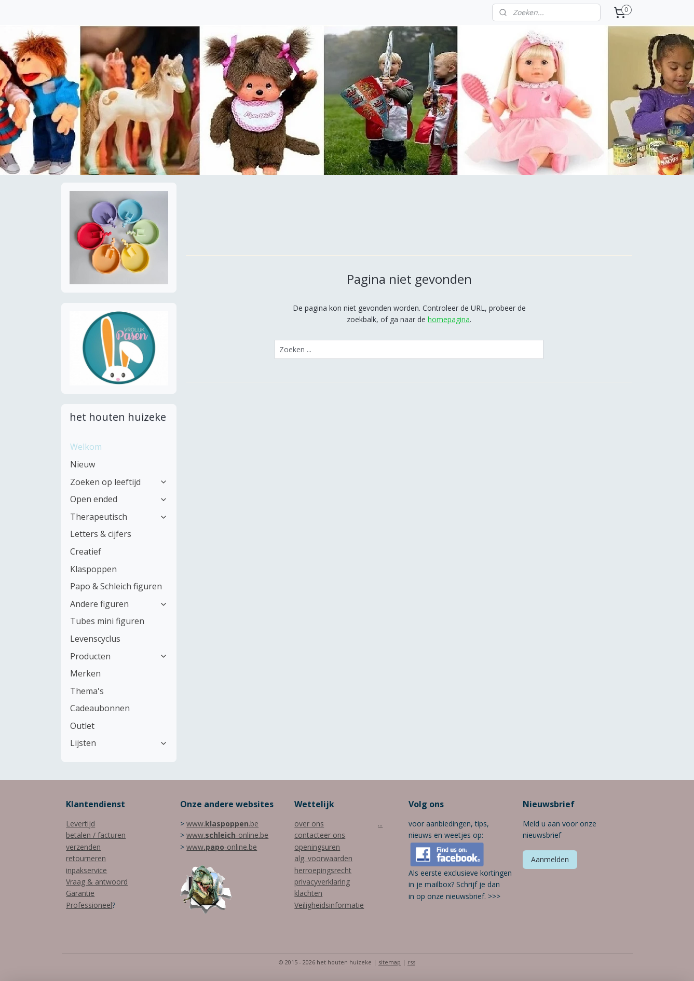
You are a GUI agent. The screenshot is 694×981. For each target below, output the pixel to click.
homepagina (449, 319)
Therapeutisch (119, 516)
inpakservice (86, 870)
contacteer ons (319, 835)
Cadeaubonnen (100, 708)
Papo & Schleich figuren (116, 586)
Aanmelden (550, 859)
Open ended (119, 499)
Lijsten (119, 743)
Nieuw (82, 464)
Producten (119, 656)
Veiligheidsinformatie (329, 905)
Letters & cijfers (100, 534)
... (380, 823)
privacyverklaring (322, 882)
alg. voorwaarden (323, 858)
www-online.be (221, 847)
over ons (309, 823)
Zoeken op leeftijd (119, 482)
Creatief (85, 551)
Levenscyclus (95, 638)
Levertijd (80, 823)
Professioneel (89, 905)
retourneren (86, 858)
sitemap (389, 962)
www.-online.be (227, 835)
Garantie (80, 893)
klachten (308, 893)
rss (411, 962)
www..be (222, 823)
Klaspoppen (93, 569)
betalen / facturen (96, 835)
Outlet (82, 725)
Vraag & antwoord (97, 882)
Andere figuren (119, 604)
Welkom (86, 446)
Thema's (87, 691)
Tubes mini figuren (107, 621)
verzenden (83, 847)
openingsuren (317, 847)
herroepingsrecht (322, 870)
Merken (85, 673)
